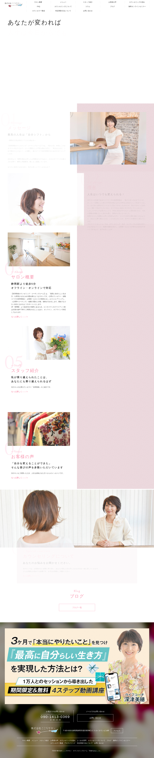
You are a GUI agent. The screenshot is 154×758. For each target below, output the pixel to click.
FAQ (38, 6)
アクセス (117, 731)
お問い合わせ (88, 11)
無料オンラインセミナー (137, 6)
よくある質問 (81, 740)
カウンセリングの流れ (137, 2)
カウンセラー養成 (38, 11)
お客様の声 (112, 2)
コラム (87, 6)
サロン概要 (38, 2)
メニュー (63, 2)
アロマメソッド (69, 743)
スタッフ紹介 (88, 2)
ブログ (112, 6)
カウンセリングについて (63, 6)
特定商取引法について (63, 11)
